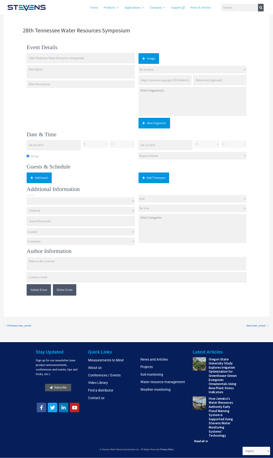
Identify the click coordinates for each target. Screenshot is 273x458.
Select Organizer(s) (192, 90)
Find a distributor (100, 390)
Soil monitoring (151, 375)
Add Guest (39, 178)
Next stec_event (257, 325)
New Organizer (154, 123)
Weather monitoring (155, 390)
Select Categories (192, 217)
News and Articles (154, 360)
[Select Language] (256, 451)
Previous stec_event (18, 325)
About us (95, 368)
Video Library (98, 383)
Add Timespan (153, 178)
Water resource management (162, 382)
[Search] (261, 7)
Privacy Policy (167, 449)
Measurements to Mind (105, 360)
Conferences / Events (104, 375)
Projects (146, 367)
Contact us (96, 398)
